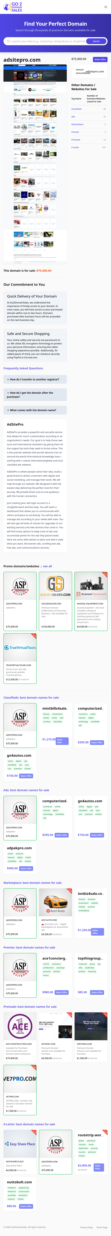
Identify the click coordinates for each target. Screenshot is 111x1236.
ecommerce (83, 903)
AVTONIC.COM (48, 1044)
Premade (75, 139)
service (46, 964)
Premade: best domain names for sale (30, 1007)
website (94, 903)
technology (83, 721)
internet (82, 718)
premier (56, 971)
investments (57, 714)
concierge (60, 968)
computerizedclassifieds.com (67, 800)
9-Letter (75, 147)
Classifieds (76, 109)
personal (46, 971)
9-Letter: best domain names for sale (29, 1124)
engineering (24, 1188)
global (81, 1140)
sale (61, 718)
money (46, 718)
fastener (11, 1199)
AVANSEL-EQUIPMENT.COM (90, 603)
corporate (83, 964)
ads (80, 725)
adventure (91, 1140)
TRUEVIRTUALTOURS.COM (18, 665)
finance (46, 714)
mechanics (22, 1195)
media (28, 857)
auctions (91, 907)
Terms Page (102, 1227)
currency (46, 721)
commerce (83, 714)
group (92, 964)
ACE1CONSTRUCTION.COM (19, 1044)
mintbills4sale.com (58, 708)
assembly (12, 1195)
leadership (89, 968)
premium (18, 768)
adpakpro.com (19, 847)
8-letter (28, 768)
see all (47, 566)
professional (48, 968)
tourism (82, 1152)
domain (82, 899)
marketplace (84, 910)
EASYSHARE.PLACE (15, 1161)
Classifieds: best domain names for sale (31, 697)
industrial (12, 1191)
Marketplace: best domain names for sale (32, 883)
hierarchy (92, 971)
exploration (83, 1148)
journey (94, 1148)
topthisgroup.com (93, 958)
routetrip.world (91, 1135)
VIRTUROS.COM (84, 1044)
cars (9, 768)
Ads (73, 116)
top (99, 964)
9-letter (82, 1156)
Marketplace (77, 124)
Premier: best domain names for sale (29, 947)
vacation (82, 1144)
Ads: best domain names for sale (26, 790)
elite (80, 968)
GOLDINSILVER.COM (51, 603)
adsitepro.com (22, 59)
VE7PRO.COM (12, 1096)
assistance (56, 964)
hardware (12, 1188)
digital (91, 718)
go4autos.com (19, 755)
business (91, 899)
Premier (75, 132)
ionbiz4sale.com (92, 893)
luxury (45, 975)
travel (91, 1144)
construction (24, 1191)
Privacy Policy (86, 1227)
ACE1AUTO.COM (49, 920)
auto (27, 765)
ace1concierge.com (58, 958)
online (54, 718)
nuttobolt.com (19, 1182)
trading (82, 907)
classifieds (57, 721)
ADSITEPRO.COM (14, 603)
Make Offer (100, 59)
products (19, 853)
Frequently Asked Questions (23, 368)
